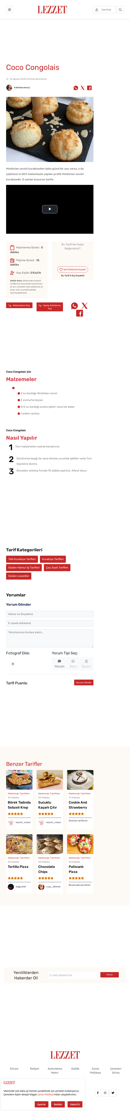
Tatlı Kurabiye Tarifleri (22, 559)
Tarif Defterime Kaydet (72, 269)
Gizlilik (75, 1068)
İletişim (34, 1068)
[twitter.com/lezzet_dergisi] (112, 1093)
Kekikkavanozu (18, 87)
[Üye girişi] (104, 9)
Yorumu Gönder (84, 682)
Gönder (109, 975)
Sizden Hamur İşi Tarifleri (24, 567)
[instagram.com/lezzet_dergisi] (105, 1093)
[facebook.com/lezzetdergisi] (98, 1093)
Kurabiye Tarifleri (53, 559)
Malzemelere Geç (19, 305)
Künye (14, 1068)
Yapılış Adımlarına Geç (50, 307)
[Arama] (120, 9)
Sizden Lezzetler (18, 576)
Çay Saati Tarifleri (57, 567)
